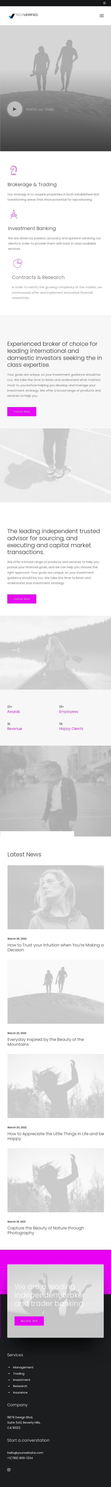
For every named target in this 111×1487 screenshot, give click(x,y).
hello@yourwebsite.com (25, 1453)
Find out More (22, 411)
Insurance (20, 1392)
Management (23, 1367)
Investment (21, 1380)
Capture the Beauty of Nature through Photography (62, 1230)
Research (20, 1386)
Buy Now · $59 (29, 1321)
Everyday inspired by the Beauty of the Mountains (62, 1042)
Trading (18, 1373)
